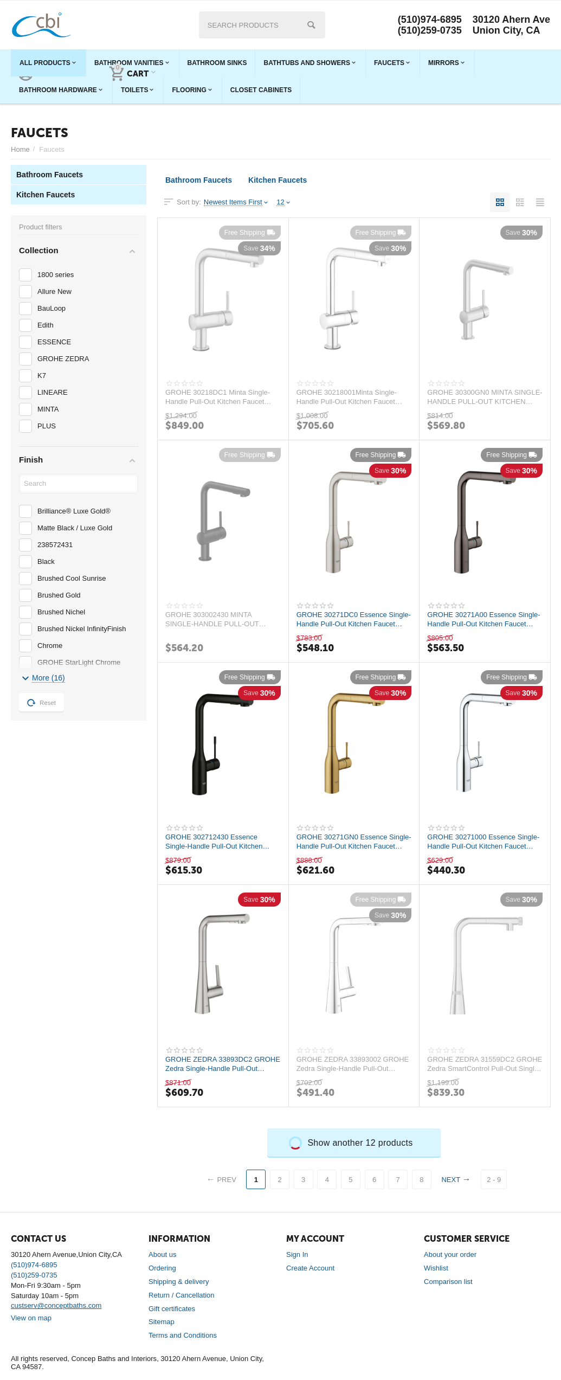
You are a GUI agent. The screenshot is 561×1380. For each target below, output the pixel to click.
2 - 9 (494, 1180)
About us (162, 1254)
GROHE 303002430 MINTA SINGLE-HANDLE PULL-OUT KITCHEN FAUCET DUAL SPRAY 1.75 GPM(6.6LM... (218, 619)
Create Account (310, 1268)
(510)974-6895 (430, 19)
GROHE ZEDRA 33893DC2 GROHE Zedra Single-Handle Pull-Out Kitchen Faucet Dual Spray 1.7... (222, 1064)
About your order (450, 1254)
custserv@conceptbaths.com (56, 1305)
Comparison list (448, 1282)
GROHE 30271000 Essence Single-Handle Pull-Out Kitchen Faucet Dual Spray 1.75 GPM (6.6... (483, 841)
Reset (41, 703)
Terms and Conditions (183, 1335)
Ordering (162, 1268)
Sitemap (162, 1322)
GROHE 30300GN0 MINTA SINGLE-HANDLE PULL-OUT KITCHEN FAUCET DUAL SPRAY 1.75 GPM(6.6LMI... (484, 397)
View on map (31, 1318)
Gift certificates (172, 1309)
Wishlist (436, 1268)
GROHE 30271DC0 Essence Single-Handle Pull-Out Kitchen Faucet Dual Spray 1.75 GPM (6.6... (353, 619)
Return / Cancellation (182, 1295)
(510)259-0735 (430, 30)
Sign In (297, 1254)
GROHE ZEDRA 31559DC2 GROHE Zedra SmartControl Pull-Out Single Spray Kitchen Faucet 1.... (484, 1064)
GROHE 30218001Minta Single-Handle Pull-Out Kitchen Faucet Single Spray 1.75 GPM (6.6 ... (346, 397)
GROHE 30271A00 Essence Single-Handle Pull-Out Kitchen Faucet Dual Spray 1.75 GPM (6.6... (483, 619)
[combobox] (262, 24)
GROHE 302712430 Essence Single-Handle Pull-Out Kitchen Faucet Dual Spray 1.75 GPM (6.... (219, 841)
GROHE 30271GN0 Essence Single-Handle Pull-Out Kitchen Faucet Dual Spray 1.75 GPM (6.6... (353, 841)
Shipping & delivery (179, 1282)
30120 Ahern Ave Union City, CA (511, 25)
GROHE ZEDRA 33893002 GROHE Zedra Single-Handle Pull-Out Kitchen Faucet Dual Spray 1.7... (352, 1064)
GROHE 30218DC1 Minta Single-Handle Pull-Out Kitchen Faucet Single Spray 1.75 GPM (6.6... (217, 397)
